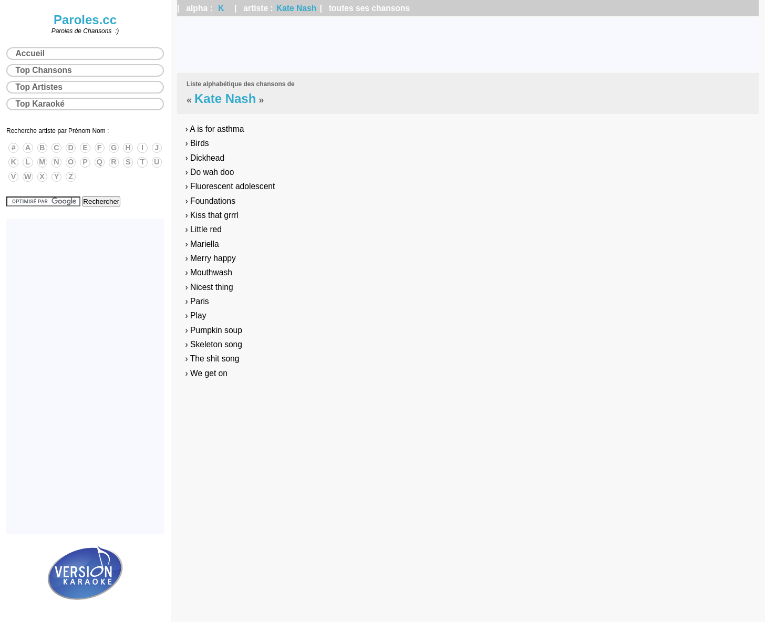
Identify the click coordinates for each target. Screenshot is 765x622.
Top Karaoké (40, 103)
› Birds (197, 143)
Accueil (30, 53)
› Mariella (202, 244)
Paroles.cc (85, 20)
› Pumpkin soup (213, 330)
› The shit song (212, 358)
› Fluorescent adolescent (230, 186)
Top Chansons (44, 70)
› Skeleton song (213, 344)
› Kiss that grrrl (212, 215)
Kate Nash (296, 8)
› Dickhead (205, 157)
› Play (195, 315)
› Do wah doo (209, 172)
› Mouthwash (208, 272)
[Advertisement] (468, 44)
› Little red (203, 229)
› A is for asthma (214, 129)
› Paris (197, 301)
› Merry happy (210, 258)
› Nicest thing (209, 287)
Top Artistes (39, 86)
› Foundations (210, 200)
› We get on (206, 373)
